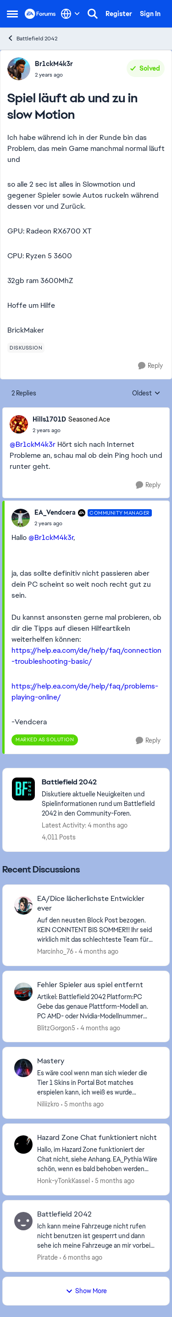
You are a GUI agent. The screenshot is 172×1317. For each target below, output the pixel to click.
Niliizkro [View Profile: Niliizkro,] (48, 1104)
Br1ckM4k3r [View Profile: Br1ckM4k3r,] (54, 64)
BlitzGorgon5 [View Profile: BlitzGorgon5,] (56, 1027)
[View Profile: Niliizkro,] (23, 1068)
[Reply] (150, 366)
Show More (86, 1291)
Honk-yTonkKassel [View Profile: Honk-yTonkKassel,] (63, 1181)
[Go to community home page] (40, 14)
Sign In (150, 14)
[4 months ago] (96, 951)
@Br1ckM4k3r (32, 444)
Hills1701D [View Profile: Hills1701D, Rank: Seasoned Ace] (49, 419)
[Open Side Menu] (12, 14)
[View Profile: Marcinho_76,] (23, 905)
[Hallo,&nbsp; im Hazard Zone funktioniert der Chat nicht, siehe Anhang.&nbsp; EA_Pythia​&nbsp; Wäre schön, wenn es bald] (97, 1159)
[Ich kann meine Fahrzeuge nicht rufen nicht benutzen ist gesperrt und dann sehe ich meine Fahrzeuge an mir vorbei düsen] (97, 1236)
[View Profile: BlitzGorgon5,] (23, 992)
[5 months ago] (82, 1104)
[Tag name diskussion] (25, 348)
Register (118, 14)
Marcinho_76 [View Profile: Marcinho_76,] (55, 951)
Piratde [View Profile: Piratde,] (47, 1257)
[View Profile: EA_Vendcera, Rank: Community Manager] (20, 518)
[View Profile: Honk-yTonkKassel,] (23, 1144)
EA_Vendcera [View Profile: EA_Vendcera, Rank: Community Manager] (55, 512)
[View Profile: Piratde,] (23, 1221)
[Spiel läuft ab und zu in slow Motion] (71, 430)
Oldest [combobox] (146, 393)
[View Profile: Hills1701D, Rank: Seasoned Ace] (19, 424)
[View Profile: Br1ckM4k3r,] (18, 68)
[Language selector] (70, 14)
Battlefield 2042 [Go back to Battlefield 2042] (32, 38)
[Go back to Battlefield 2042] (101, 782)
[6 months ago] (81, 1257)
